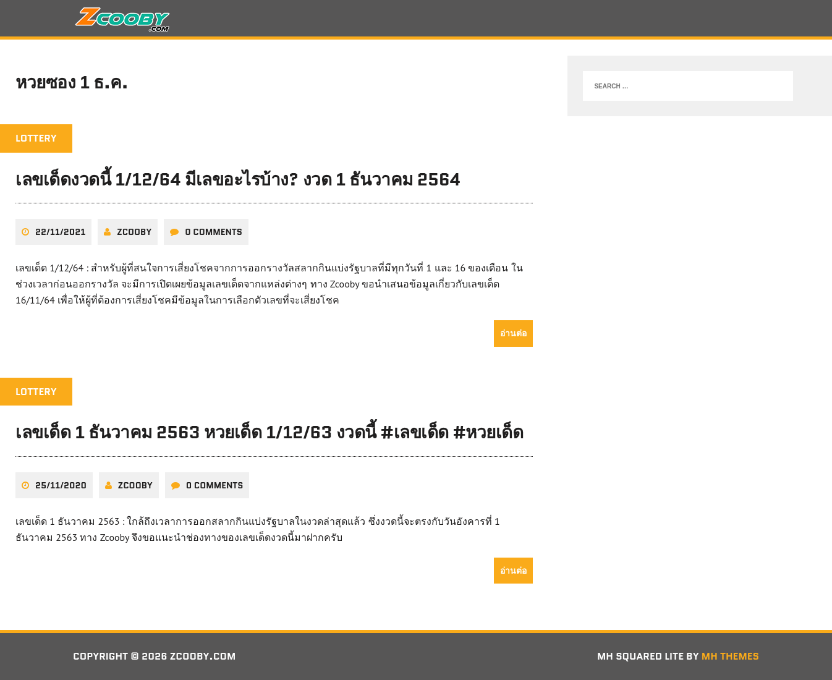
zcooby (134, 232)
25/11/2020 (61, 485)
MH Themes (730, 656)
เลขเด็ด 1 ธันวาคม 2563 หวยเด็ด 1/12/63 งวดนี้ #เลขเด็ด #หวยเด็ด (269, 432)
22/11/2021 (60, 232)
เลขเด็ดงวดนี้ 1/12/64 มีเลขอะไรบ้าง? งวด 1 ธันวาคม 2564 (238, 179)
